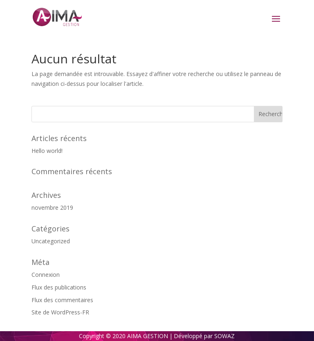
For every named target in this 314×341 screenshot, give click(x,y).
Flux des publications (58, 287)
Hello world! (47, 151)
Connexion (45, 274)
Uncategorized (50, 241)
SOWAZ (224, 336)
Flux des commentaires (62, 300)
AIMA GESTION (147, 336)
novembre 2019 (52, 207)
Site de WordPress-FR (60, 312)
